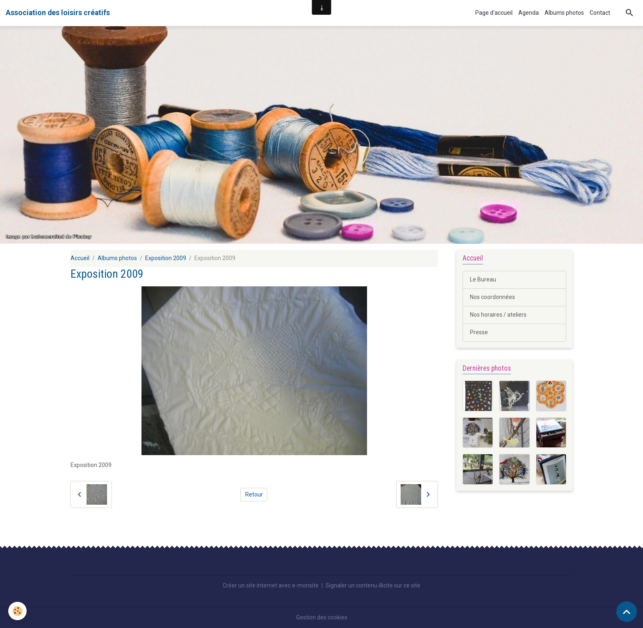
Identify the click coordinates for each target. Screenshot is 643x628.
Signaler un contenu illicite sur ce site (373, 585)
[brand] (58, 12)
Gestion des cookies (321, 617)
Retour (254, 494)
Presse (479, 332)
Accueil (80, 258)
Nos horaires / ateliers (498, 314)
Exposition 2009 (165, 258)
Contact (600, 12)
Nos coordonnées (492, 297)
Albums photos (564, 12)
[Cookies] (17, 611)
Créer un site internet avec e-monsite (271, 585)
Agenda (528, 12)
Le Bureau (483, 279)
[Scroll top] (626, 611)
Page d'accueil (494, 12)
